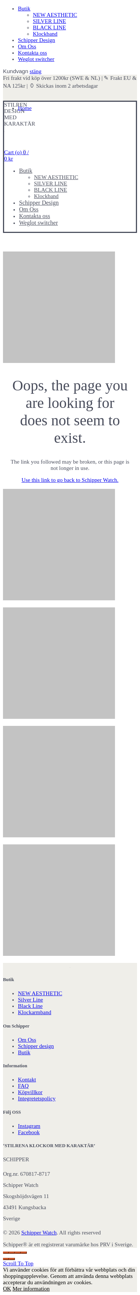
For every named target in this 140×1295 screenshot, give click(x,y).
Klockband (45, 34)
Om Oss (27, 46)
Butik (24, 9)
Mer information (31, 1289)
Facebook (29, 1132)
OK (7, 1289)
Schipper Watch (39, 1233)
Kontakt (27, 1080)
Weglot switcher (36, 59)
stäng (35, 71)
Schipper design (36, 1046)
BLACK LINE (49, 27)
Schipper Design (36, 40)
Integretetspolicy (37, 1098)
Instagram (29, 1126)
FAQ (23, 1086)
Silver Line (30, 1000)
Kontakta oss (32, 53)
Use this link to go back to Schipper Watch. (70, 480)
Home (25, 108)
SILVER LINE (49, 21)
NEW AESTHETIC (55, 15)
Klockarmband (34, 1012)
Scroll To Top (18, 1263)
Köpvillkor (30, 1092)
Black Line (30, 1006)
